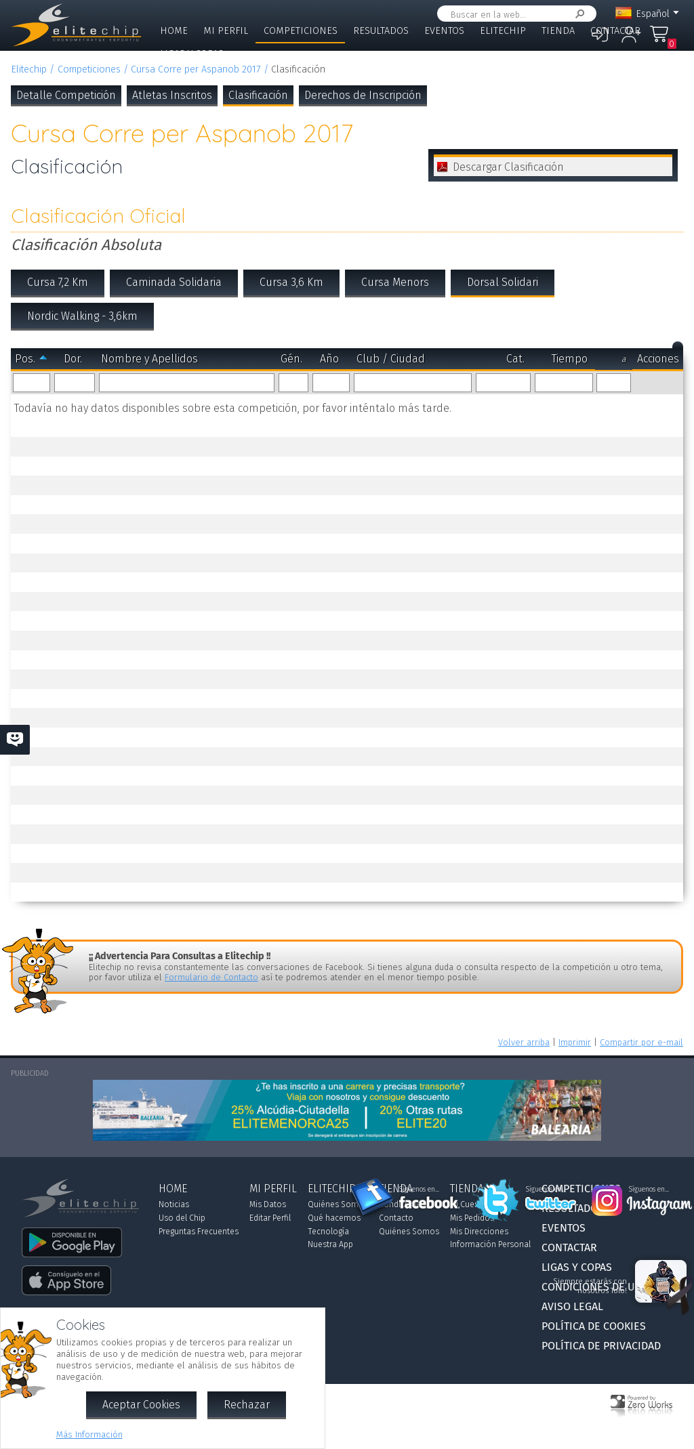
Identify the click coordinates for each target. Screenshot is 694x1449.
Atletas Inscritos (172, 95)
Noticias (174, 1204)
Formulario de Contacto (211, 977)
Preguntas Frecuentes (199, 1231)
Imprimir (574, 1042)
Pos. (25, 358)
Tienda (558, 31)
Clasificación (258, 95)
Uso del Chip (182, 1218)
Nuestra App (330, 1244)
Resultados (381, 31)
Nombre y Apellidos (149, 358)
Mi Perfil (225, 31)
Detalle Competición (66, 95)
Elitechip (503, 31)
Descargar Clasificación (508, 167)
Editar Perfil (270, 1218)
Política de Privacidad (601, 1345)
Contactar (615, 31)
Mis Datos (267, 1204)
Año (329, 358)
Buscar (577, 13)
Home (174, 31)
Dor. (73, 358)
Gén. (291, 358)
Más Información (89, 1434)
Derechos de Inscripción (363, 95)
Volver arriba (524, 1042)
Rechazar (247, 1404)
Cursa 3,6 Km (291, 282)
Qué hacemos (334, 1218)
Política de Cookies (594, 1326)
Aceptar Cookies (141, 1404)
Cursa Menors (395, 282)
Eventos (444, 31)
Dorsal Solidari (502, 282)
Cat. (515, 358)
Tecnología (328, 1231)
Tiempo (570, 358)
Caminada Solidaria (174, 282)
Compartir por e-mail (641, 1042)
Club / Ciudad (390, 358)
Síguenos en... (419, 1189)
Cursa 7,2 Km (57, 282)
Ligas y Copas (192, 54)
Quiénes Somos (338, 1204)
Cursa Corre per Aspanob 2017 (195, 69)
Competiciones (301, 31)
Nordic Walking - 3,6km (82, 316)
